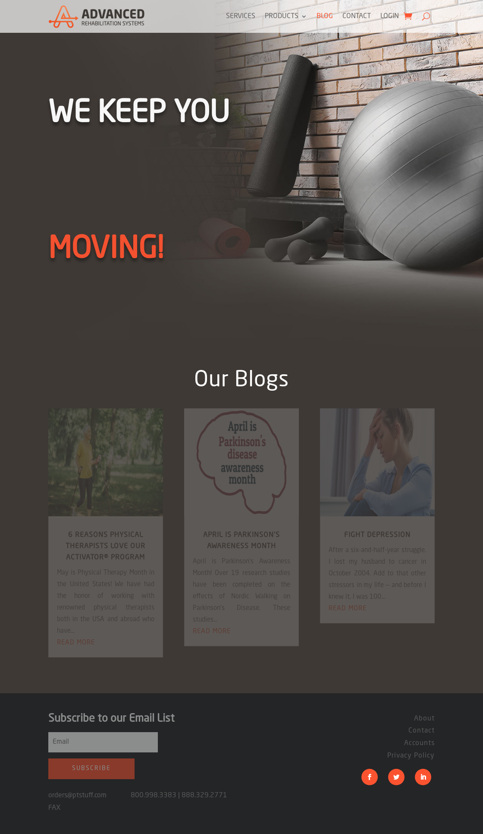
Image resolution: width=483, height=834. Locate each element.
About (424, 718)
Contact (356, 16)
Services (240, 16)
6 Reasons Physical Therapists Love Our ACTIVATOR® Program (105, 546)
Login (389, 16)
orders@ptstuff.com (89, 795)
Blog (325, 16)
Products (281, 16)
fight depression (377, 535)
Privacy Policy (411, 755)
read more (76, 643)
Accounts (419, 743)
